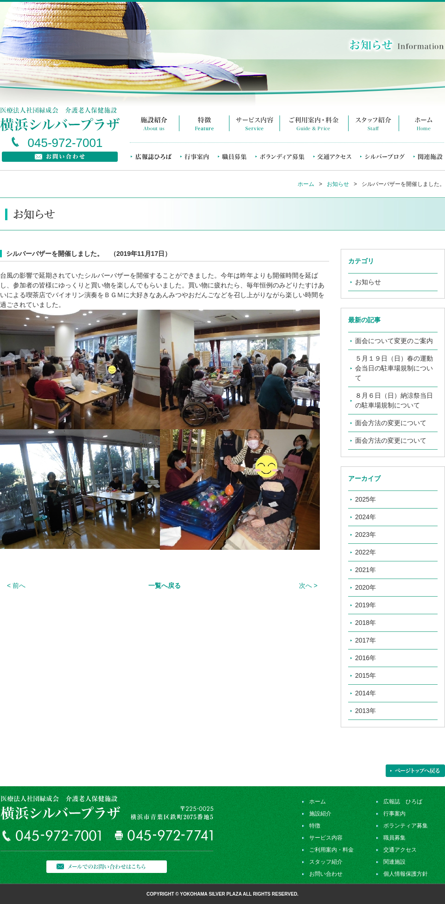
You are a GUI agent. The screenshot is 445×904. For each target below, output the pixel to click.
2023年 (365, 534)
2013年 (365, 710)
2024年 (365, 517)
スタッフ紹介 (326, 862)
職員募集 (394, 837)
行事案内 (394, 813)
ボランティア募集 (405, 825)
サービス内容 (326, 837)
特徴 (314, 825)
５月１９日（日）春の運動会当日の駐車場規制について (394, 368)
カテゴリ (361, 261)
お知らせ (338, 184)
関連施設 (394, 862)
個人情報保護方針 (405, 874)
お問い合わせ (326, 874)
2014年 (365, 693)
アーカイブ (364, 478)
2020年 (365, 587)
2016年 (365, 658)
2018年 (365, 622)
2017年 (365, 640)
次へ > (308, 585)
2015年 (365, 675)
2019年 (365, 605)
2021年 (365, 569)
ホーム (306, 184)
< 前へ (16, 585)
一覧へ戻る (164, 585)
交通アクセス (400, 850)
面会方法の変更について (390, 423)
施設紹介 (320, 813)
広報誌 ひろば (402, 801)
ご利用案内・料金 (331, 850)
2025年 (365, 499)
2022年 (365, 552)
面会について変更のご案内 (394, 340)
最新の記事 (364, 320)
